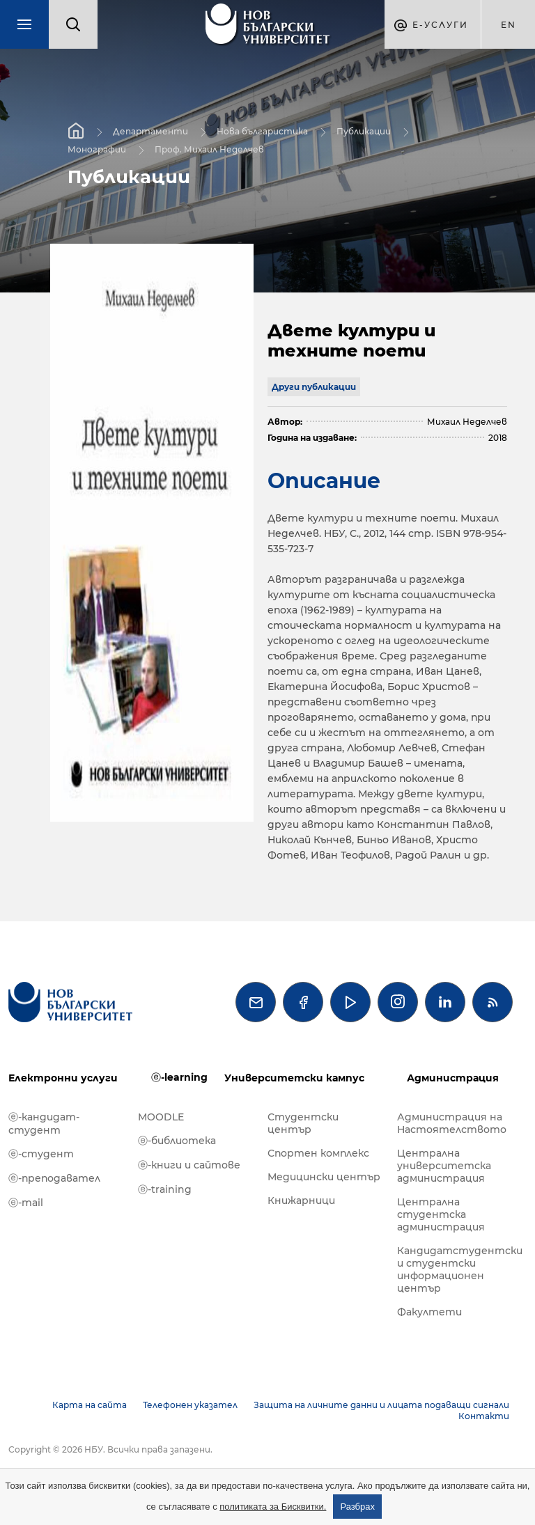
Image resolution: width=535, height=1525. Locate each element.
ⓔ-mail (25, 1202)
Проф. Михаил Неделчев (209, 149)
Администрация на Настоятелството (451, 1123)
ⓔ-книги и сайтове (189, 1165)
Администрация (453, 1078)
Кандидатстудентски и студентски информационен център (455, 1269)
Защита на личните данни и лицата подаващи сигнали (381, 1405)
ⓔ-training (165, 1189)
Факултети (429, 1312)
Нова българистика (262, 131)
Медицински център (324, 1177)
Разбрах (357, 1506)
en (508, 24)
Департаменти (150, 131)
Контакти (483, 1416)
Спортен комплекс (318, 1153)
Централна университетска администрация (444, 1165)
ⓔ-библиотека (177, 1140)
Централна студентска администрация (441, 1214)
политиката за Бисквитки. (272, 1506)
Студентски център (303, 1123)
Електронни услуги (63, 1078)
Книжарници (301, 1200)
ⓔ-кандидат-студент (43, 1123)
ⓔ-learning (179, 1077)
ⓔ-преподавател (54, 1178)
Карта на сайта (89, 1405)
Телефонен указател (190, 1405)
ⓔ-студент (41, 1154)
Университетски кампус (294, 1078)
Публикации (363, 131)
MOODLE (161, 1117)
